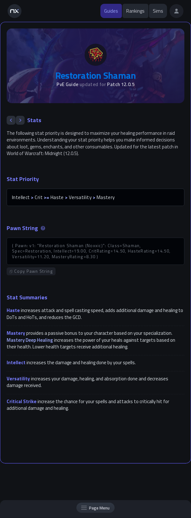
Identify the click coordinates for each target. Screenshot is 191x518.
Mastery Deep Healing (30, 340)
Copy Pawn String (31, 271)
